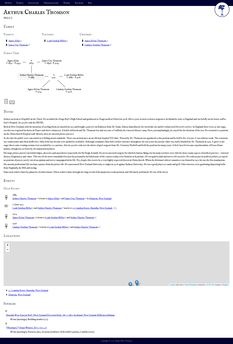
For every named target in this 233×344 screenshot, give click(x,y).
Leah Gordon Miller (56, 40)
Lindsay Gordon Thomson (97, 44)
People (8, 2)
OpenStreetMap (190, 285)
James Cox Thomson (18, 44)
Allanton (93, 198)
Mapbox (226, 285)
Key (90, 2)
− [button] (8, 250)
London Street (82, 208)
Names (66, 2)
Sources (79, 2)
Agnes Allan (14, 40)
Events (19, 2)
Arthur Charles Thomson (24, 198)
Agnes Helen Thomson (95, 40)
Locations (33, 2)
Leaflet (172, 285)
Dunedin (94, 208)
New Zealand (105, 198)
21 (73, 208)
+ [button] (8, 245)
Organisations (51, 2)
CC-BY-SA (210, 285)
